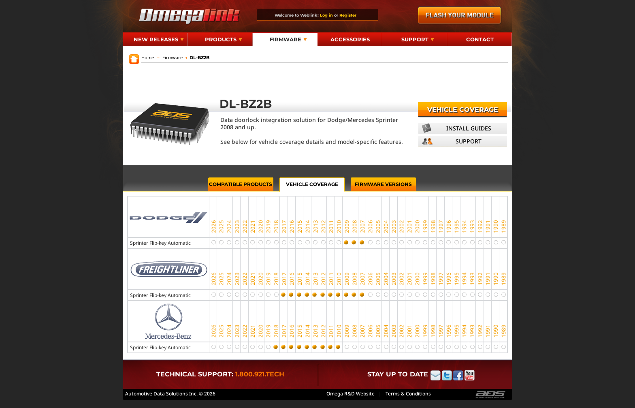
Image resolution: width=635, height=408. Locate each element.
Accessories (350, 39)
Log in (326, 15)
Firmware (288, 39)
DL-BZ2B (197, 57)
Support (417, 39)
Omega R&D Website (350, 393)
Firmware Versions (383, 184)
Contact (480, 39)
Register (347, 15)
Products (223, 39)
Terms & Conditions (408, 393)
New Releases (159, 39)
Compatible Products (240, 184)
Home (147, 57)
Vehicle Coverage (462, 109)
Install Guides (468, 128)
